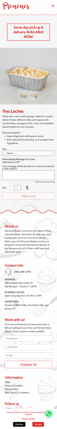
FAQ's (7, 382)
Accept (38, 424)
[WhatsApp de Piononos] (48, 413)
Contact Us (28, 364)
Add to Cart (28, 196)
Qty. (4, 187)
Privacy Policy (11, 389)
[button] (23, 95)
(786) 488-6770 (22, 271)
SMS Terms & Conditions (17, 392)
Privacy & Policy (28, 419)
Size (4, 149)
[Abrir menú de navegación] (53, 6)
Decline (19, 424)
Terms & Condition (14, 385)
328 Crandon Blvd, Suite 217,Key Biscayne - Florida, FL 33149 (21, 285)
